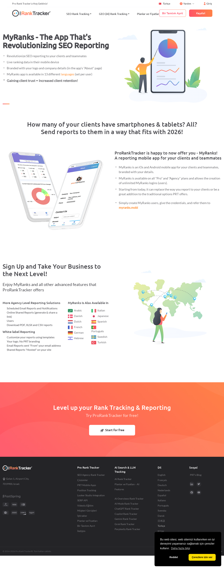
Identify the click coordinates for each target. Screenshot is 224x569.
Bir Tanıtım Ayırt (86, 525)
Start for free (112, 430)
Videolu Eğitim (85, 505)
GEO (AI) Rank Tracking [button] (113, 13)
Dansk (161, 515)
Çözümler (82, 480)
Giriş (208, 3)
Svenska (162, 510)
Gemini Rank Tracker (126, 518)
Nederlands (164, 490)
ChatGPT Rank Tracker (127, 508)
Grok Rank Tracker (125, 524)
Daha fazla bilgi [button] (180, 548)
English (161, 474)
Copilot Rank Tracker (126, 513)
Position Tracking (86, 490)
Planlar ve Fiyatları (148, 13)
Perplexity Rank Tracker (127, 529)
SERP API (82, 500)
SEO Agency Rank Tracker (91, 474)
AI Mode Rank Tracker (126, 503)
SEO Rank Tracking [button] (77, 13)
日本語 (161, 520)
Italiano (162, 500)
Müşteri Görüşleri (87, 510)
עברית (161, 531)
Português (163, 505)
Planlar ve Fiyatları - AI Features (127, 487)
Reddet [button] (173, 557)
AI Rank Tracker (123, 479)
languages (67, 74)
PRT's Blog (195, 474)
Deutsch (162, 485)
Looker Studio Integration (91, 495)
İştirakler (82, 515)
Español (162, 495)
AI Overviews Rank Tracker (129, 498)
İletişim (81, 531)
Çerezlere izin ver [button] (202, 557)
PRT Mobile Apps (86, 485)
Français (162, 480)
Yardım (185, 3)
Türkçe (164, 3)
